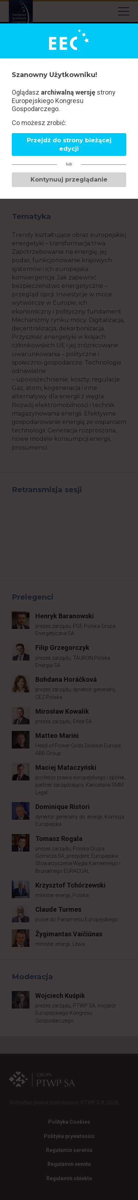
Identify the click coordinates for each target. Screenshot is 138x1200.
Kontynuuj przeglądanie (69, 179)
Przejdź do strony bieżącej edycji (69, 144)
